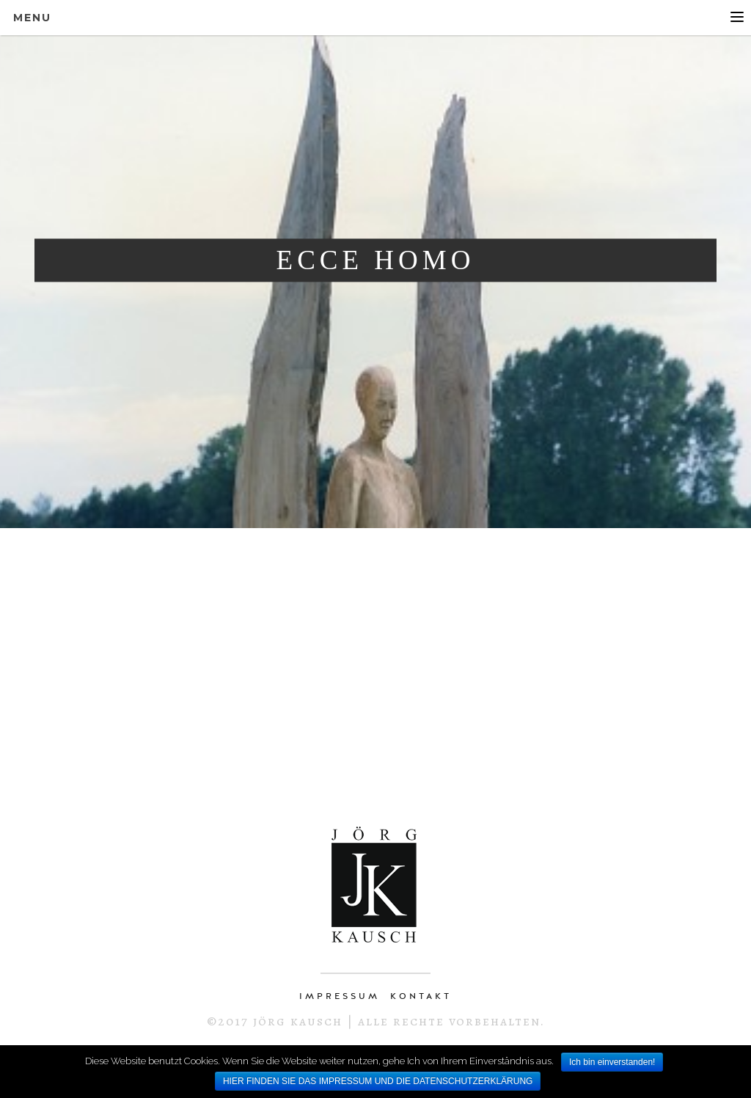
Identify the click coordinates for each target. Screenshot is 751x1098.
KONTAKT (421, 996)
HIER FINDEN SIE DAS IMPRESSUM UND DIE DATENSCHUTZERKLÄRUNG (378, 1081)
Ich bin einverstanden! (612, 1062)
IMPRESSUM (339, 996)
